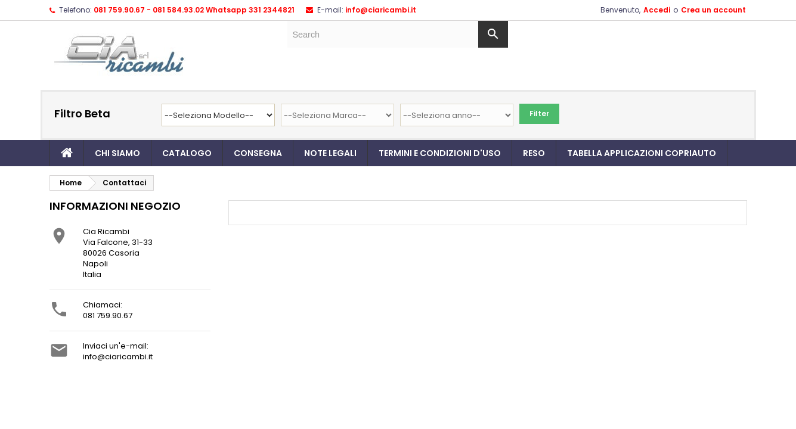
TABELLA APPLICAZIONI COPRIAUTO (641, 153)
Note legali (330, 153)
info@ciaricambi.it (380, 10)
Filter (539, 113)
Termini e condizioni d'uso (440, 153)
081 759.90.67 (107, 315)
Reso (534, 153)
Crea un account (713, 10)
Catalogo (187, 153)
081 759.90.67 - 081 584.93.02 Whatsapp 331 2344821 (194, 10)
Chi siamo (117, 153)
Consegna (258, 153)
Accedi (656, 10)
